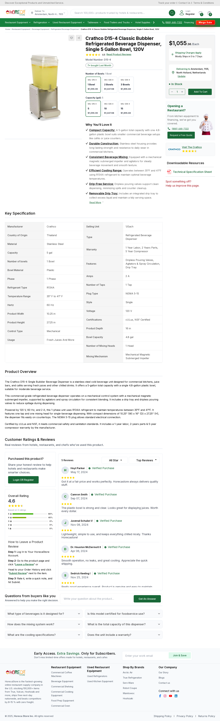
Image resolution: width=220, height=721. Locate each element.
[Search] (172, 13)
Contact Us (184, 2)
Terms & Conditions (203, 2)
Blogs (162, 677)
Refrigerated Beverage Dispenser (65, 29)
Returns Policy (206, 716)
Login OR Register (23, 479)
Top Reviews (146, 460)
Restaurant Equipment (18, 22)
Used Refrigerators (97, 676)
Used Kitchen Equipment (100, 681)
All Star (116, 460)
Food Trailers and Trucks (118, 22)
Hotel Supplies (144, 22)
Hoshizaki (128, 698)
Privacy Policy (185, 716)
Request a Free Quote (181, 135)
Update (181, 76)
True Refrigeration (132, 677)
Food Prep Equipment (62, 700)
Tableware (94, 22)
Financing (189, 22)
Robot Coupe (130, 688)
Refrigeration (41, 22)
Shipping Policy (163, 716)
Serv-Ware (128, 682)
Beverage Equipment (40, 29)
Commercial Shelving (62, 686)
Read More (96, 202)
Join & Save (180, 655)
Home (7, 29)
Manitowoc (129, 693)
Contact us (164, 682)
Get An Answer (147, 598)
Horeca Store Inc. (24, 716)
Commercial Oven (60, 705)
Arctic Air (127, 672)
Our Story (163, 672)
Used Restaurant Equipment (69, 22)
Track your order (167, 2)
